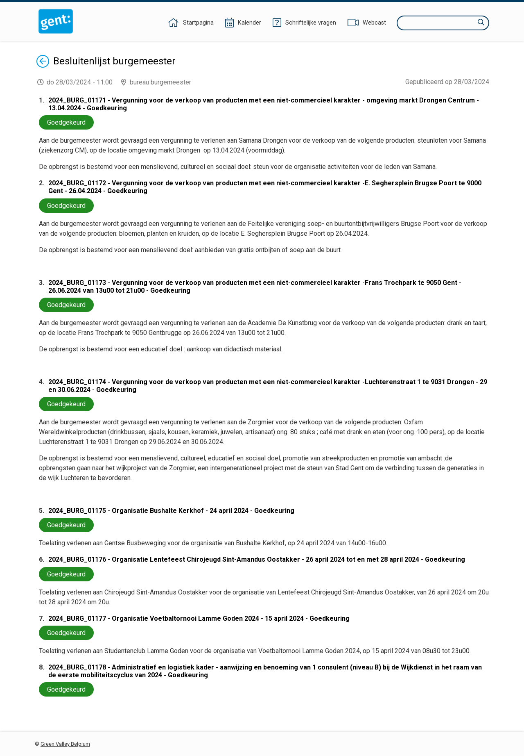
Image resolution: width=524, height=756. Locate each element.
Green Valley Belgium (65, 744)
